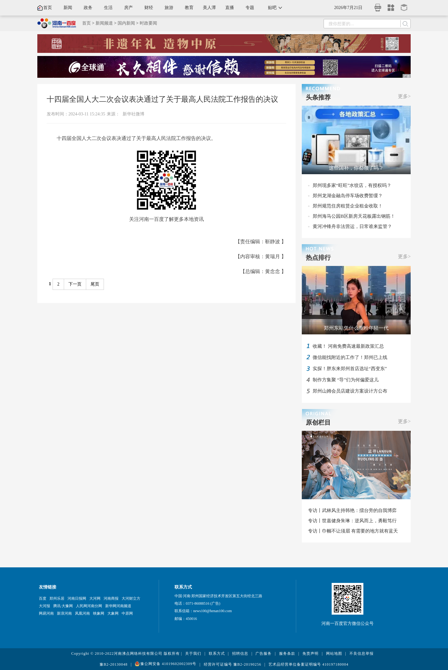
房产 (128, 7)
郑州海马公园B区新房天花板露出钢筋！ (354, 216)
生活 (108, 7)
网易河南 (46, 613)
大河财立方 (131, 598)
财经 (148, 7)
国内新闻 (126, 23)
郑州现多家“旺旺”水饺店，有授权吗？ (352, 185)
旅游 (169, 7)
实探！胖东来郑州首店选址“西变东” (350, 368)
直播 (229, 7)
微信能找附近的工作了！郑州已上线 (350, 357)
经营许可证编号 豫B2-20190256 (232, 664)
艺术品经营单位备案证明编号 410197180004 (308, 664)
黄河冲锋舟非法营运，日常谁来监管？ (352, 226)
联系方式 (217, 653)
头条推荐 (318, 97)
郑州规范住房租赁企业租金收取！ (348, 205)
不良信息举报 (361, 653)
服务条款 (287, 653)
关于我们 (193, 653)
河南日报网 (77, 598)
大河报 (44, 606)
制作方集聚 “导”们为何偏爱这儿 (346, 379)
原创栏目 (318, 422)
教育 (189, 7)
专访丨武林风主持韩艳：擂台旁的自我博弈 (352, 510)
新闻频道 (104, 23)
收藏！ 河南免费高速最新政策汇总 (348, 346)
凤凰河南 (82, 613)
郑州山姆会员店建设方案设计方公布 (350, 391)
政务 (88, 7)
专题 (249, 7)
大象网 (113, 613)
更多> (404, 96)
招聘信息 (240, 653)
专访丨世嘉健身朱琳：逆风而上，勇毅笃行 (352, 520)
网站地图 (334, 653)
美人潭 (209, 7)
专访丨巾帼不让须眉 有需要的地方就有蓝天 (353, 530)
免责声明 (310, 653)
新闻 (67, 7)
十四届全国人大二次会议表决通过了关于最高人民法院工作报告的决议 (162, 99)
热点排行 (318, 257)
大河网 (94, 598)
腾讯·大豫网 (63, 606)
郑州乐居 (56, 598)
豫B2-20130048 (114, 664)
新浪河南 (64, 613)
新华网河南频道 (118, 606)
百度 (42, 598)
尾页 (95, 284)
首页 (47, 7)
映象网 (98, 613)
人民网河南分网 (89, 606)
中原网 (127, 613)
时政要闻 (148, 23)
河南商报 (111, 598)
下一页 (75, 284)
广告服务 (263, 653)
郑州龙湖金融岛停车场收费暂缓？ (348, 195)
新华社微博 (133, 114)
